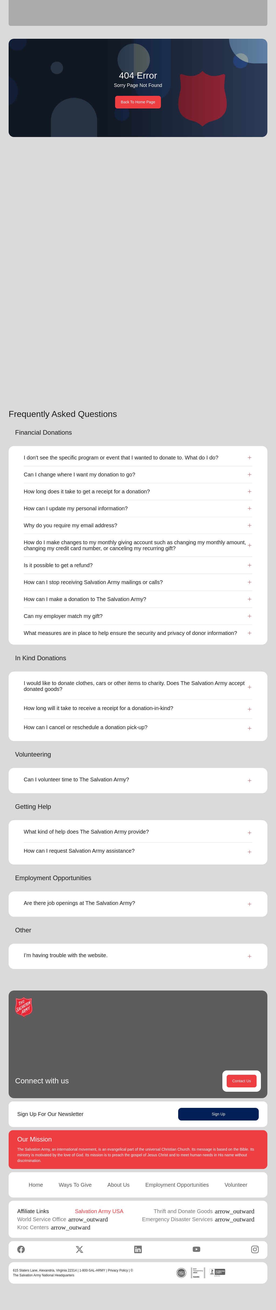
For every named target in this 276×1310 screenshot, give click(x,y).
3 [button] (219, 386)
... (231, 386)
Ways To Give (75, 1185)
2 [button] (208, 386)
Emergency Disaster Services (198, 1219)
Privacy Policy (118, 1271)
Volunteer (236, 1185)
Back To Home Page (138, 102)
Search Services (200, 210)
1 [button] (197, 386)
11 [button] (243, 386)
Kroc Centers (53, 1227)
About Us (119, 1185)
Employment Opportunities (177, 1185)
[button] (180, 386)
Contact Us (241, 1081)
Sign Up (218, 1114)
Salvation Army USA (99, 1212)
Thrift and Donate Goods (204, 1211)
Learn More (74, 347)
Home (36, 1185)
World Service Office (62, 1219)
